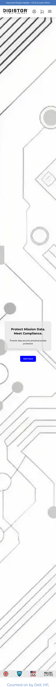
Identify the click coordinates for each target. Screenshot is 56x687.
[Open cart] (42, 11)
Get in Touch (28, 359)
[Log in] (34, 11)
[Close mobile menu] (49, 11)
